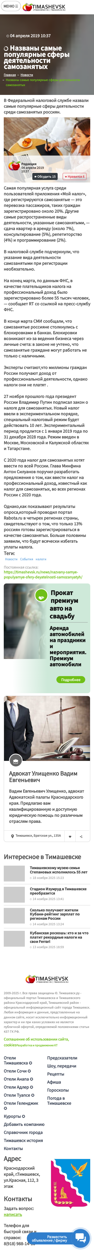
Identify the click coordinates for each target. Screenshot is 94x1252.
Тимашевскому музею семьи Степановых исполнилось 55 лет (58, 869)
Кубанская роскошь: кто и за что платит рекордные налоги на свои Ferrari (59, 937)
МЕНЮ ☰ (11, 6)
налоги (41, 559)
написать (13, 1214)
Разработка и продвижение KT (37, 1045)
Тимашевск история (23, 1140)
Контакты (13, 1148)
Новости (11, 559)
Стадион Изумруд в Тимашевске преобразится (58, 891)
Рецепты (55, 1073)
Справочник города (23, 1132)
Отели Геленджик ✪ (21, 1105)
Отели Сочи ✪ (17, 1070)
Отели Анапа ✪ (18, 1078)
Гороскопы (58, 1089)
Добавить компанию (24, 1124)
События (26, 559)
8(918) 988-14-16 (19, 1243)
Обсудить (45, 176)
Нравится (74, 176)
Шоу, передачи (61, 1065)
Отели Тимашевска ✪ (18, 1060)
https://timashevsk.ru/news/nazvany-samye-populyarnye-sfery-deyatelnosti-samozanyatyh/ (43, 574)
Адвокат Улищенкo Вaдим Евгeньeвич (43, 776)
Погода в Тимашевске (59, 1100)
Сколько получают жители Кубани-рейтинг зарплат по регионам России (55, 914)
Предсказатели (62, 1057)
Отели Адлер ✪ (18, 1086)
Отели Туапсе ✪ (19, 1094)
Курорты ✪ (14, 1116)
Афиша (54, 1081)
